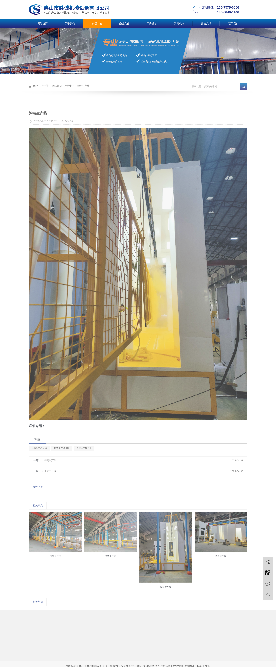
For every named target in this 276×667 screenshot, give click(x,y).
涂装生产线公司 (84, 457)
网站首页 (42, 23)
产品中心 (97, 23)
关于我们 (70, 23)
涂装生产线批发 (61, 457)
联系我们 (233, 23)
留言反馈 (206, 23)
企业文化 (124, 23)
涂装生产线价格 (39, 457)
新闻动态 (179, 23)
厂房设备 (152, 23)
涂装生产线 (83, 95)
